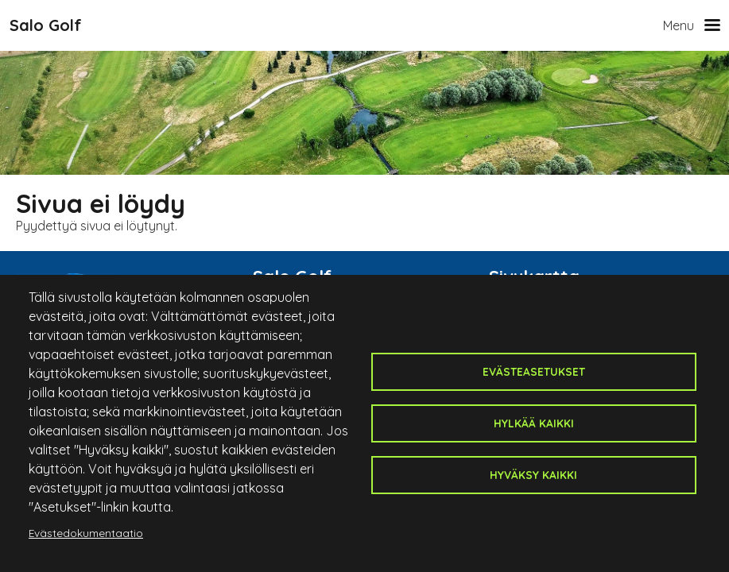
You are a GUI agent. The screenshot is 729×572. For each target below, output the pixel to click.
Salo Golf (46, 25)
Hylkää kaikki (534, 423)
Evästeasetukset (534, 371)
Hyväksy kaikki (533, 474)
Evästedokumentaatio (86, 532)
